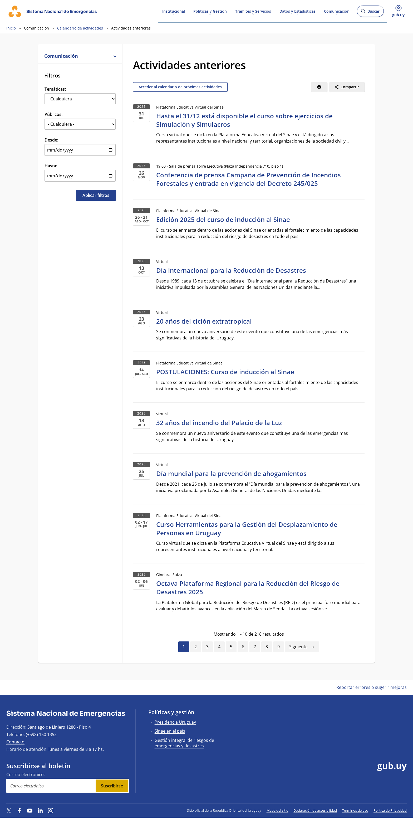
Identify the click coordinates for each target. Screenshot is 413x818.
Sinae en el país (170, 731)
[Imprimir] (319, 87)
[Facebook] (19, 810)
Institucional (173, 10)
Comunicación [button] (80, 56)
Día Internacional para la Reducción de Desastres (231, 270)
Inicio (11, 28)
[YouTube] (29, 810)
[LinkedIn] (40, 810)
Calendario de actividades (80, 28)
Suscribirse (112, 786)
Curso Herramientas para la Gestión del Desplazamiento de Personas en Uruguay (246, 528)
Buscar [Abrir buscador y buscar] (370, 13)
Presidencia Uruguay (175, 722)
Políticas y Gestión (210, 10)
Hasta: (51, 166)
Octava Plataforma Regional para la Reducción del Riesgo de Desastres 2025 (248, 587)
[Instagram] (50, 810)
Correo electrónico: (25, 774)
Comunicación (337, 10)
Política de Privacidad (390, 810)
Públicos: (53, 114)
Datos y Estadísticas (297, 10)
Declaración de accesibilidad (315, 810)
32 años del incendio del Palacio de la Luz (219, 422)
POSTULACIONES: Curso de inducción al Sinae (225, 371)
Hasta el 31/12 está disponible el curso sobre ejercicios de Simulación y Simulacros (244, 120)
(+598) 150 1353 (41, 734)
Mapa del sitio (277, 810)
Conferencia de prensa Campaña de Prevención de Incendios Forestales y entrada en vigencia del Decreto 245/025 (248, 179)
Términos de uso (355, 810)
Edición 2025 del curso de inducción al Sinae (223, 219)
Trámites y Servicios (253, 10)
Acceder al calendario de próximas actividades (180, 86)
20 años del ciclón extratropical (204, 321)
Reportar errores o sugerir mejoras (371, 687)
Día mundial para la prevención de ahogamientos (231, 473)
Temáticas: (55, 89)
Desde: (51, 140)
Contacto (15, 742)
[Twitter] (9, 810)
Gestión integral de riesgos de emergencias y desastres (184, 743)
